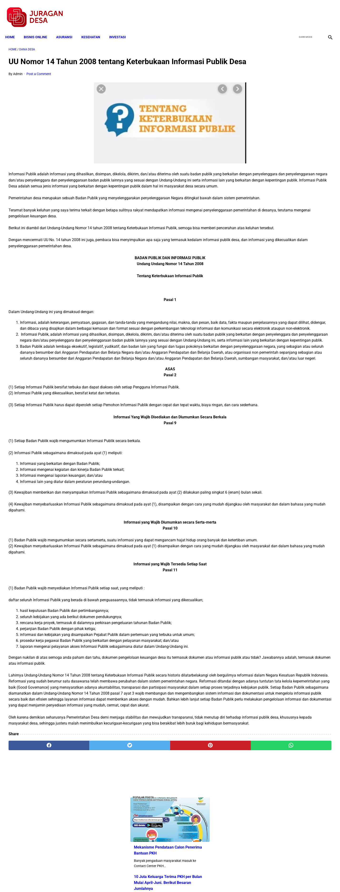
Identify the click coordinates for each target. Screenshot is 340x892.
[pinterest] (144, 836)
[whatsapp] (199, 836)
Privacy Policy (145, 880)
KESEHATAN (94, 29)
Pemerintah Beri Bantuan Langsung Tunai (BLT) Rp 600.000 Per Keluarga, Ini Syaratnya (287, 232)
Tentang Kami (232, 880)
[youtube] (315, 12)
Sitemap (186, 880)
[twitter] (304, 12)
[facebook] (293, 12)
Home (13, 29)
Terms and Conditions (114, 880)
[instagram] (326, 12)
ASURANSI (67, 29)
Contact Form (207, 880)
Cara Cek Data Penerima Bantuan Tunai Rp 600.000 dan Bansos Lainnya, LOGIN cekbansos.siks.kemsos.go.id (285, 166)
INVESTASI (121, 29)
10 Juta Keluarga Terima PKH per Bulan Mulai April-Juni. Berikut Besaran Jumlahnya (285, 131)
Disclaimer (167, 880)
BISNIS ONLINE (38, 29)
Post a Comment (38, 81)
